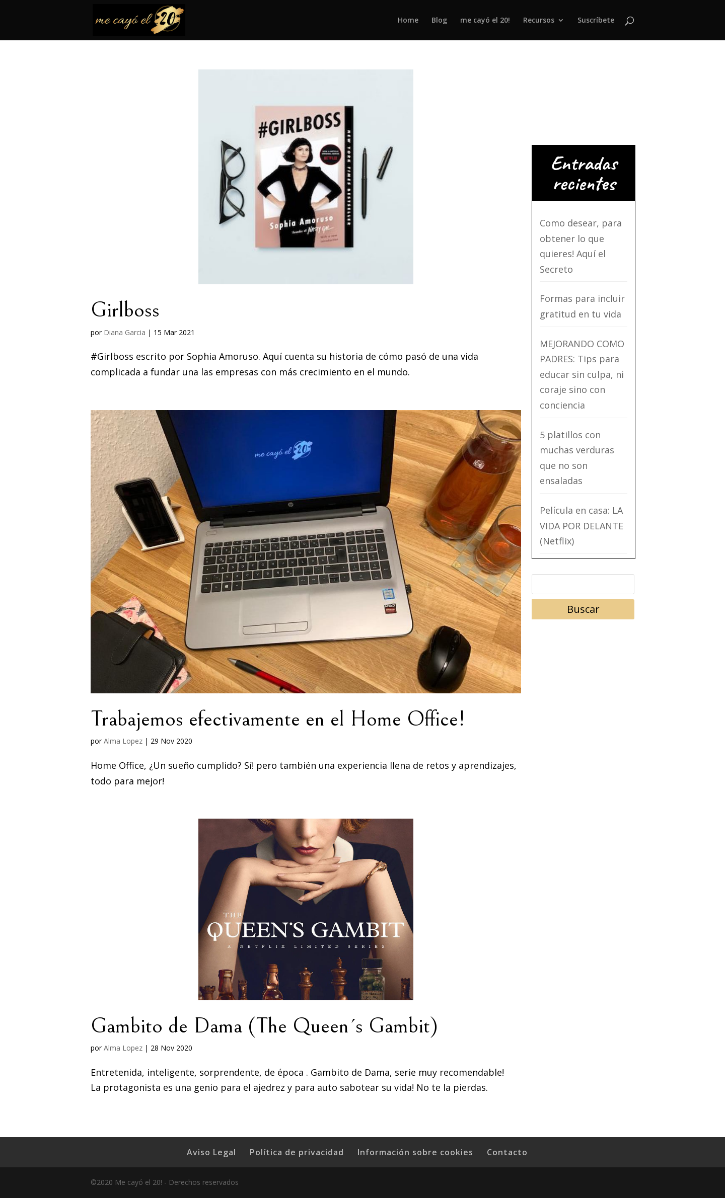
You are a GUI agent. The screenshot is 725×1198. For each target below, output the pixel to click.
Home (408, 21)
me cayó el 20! (485, 21)
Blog (439, 21)
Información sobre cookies (415, 1152)
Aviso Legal (211, 1152)
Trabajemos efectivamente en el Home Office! (278, 719)
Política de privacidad (297, 1152)
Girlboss (125, 310)
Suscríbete (595, 21)
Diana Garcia (125, 332)
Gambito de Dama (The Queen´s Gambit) (264, 1026)
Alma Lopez (123, 741)
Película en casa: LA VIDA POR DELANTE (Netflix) (581, 525)
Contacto (507, 1152)
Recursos (538, 21)
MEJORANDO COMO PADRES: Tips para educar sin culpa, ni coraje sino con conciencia (582, 374)
